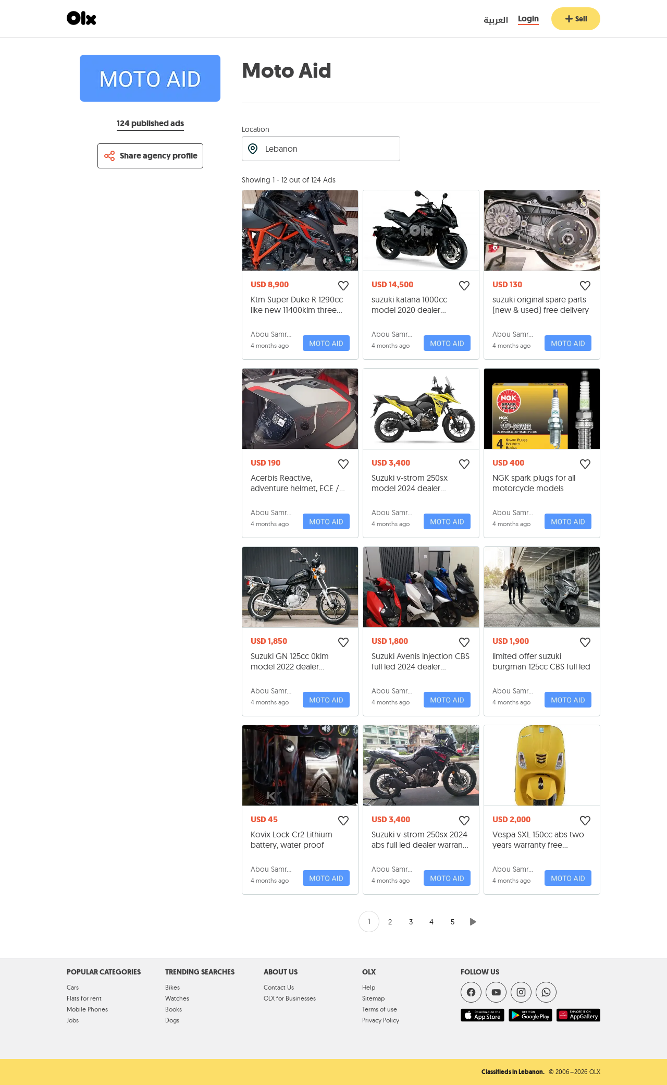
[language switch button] (486, 19)
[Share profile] (150, 155)
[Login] (528, 19)
